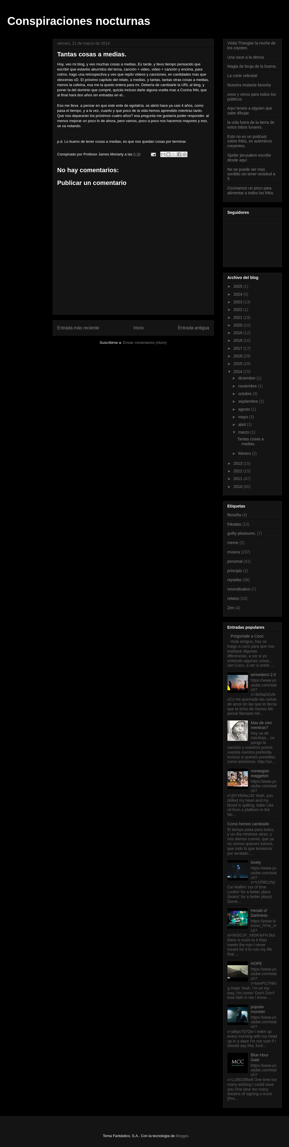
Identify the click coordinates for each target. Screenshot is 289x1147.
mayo (243, 417)
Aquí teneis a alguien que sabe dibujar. (249, 110)
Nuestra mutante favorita (249, 85)
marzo (244, 432)
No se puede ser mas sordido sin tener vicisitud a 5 (251, 174)
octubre (245, 393)
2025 (238, 286)
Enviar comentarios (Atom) (145, 342)
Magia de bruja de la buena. (252, 66)
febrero (245, 453)
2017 (238, 348)
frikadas (234, 524)
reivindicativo (238, 589)
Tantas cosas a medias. (250, 441)
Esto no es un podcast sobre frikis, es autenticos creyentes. (249, 141)
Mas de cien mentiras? (261, 725)
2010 (238, 486)
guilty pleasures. (241, 533)
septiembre (248, 401)
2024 (238, 294)
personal (235, 561)
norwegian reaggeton (260, 773)
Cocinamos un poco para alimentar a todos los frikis (250, 190)
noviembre (248, 386)
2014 (238, 371)
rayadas (234, 579)
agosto (244, 409)
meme (233, 542)
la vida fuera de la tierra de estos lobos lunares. (251, 124)
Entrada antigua (193, 327)
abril (242, 424)
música (233, 552)
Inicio (138, 327)
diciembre (247, 378)
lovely (256, 862)
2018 (238, 340)
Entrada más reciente (78, 327)
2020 (238, 325)
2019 (238, 333)
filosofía (234, 515)
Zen (230, 608)
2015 (238, 363)
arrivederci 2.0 (263, 674)
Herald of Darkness (259, 913)
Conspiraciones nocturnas (79, 21)
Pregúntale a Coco (247, 636)
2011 (238, 478)
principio (234, 570)
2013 (238, 463)
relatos (233, 598)
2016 (238, 356)
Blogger (182, 1136)
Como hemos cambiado (248, 824)
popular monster (258, 1009)
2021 (238, 317)
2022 (238, 309)
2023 (238, 302)
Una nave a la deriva (245, 57)
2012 (238, 471)
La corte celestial (242, 75)
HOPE (256, 963)
